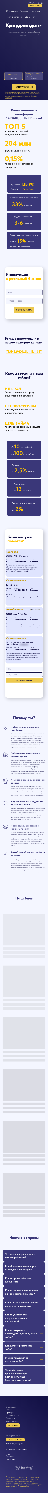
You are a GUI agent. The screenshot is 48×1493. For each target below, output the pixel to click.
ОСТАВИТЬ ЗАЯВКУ (24, 310)
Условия (24, 11)
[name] (24, 292)
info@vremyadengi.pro (14, 1443)
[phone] (24, 301)
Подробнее (8, 97)
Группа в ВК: (11, 1460)
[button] (24, 87)
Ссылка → (15, 189)
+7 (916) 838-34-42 (35, 3)
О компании (12, 11)
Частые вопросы (14, 16)
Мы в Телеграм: (10, 1455)
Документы (30, 16)
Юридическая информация (16, 1449)
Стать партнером (13, 1421)
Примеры (35, 11)
